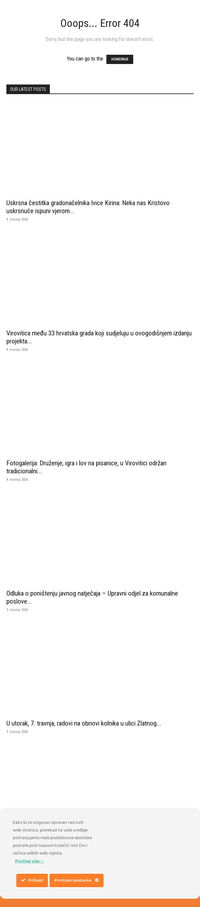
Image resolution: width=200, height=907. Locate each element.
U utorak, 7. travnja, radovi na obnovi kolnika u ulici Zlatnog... (83, 723)
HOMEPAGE (119, 59)
